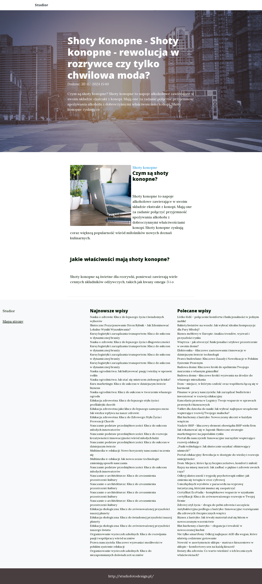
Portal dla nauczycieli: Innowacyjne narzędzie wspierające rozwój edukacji (216, 440)
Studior (44, 5)
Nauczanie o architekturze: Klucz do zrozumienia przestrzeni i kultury (123, 478)
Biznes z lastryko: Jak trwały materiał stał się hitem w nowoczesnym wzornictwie (212, 519)
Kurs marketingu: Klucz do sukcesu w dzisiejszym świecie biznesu (128, 386)
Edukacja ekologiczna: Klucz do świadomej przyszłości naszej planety (131, 519)
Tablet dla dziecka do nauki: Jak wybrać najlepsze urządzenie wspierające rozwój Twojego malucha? (217, 411)
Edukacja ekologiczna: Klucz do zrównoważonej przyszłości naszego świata (130, 528)
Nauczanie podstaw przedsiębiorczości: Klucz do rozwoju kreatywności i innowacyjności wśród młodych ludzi (128, 436)
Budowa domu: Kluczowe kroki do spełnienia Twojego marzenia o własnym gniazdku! (213, 369)
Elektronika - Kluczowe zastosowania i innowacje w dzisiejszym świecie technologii (211, 352)
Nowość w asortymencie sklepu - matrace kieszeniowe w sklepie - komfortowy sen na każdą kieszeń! (215, 544)
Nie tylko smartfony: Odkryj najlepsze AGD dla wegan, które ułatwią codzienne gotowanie (217, 536)
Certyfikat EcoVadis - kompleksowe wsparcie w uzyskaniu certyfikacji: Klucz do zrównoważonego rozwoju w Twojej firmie (216, 496)
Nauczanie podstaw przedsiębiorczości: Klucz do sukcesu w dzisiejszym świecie (130, 444)
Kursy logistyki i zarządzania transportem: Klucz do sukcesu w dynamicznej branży (130, 336)
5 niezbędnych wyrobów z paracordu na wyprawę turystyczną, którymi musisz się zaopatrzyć (210, 486)
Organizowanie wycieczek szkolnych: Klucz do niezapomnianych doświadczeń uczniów (120, 553)
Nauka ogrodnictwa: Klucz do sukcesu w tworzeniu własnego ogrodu (131, 394)
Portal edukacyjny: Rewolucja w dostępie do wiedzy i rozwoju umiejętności (218, 457)
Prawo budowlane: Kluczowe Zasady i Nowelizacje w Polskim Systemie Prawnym (217, 361)
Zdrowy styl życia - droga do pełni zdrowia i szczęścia (213, 505)
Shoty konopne (144, 167)
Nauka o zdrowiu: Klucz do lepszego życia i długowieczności (130, 342)
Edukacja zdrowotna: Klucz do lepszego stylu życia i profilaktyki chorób (124, 402)
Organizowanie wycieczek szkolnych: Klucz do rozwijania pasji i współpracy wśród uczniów (128, 536)
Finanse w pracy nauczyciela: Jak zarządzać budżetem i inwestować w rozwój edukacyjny (214, 394)
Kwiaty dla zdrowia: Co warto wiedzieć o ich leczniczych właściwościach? (214, 553)
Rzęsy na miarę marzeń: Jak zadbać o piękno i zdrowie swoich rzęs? (218, 469)
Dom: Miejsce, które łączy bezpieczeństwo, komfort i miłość (217, 463)
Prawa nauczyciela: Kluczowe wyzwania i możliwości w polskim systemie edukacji (126, 544)
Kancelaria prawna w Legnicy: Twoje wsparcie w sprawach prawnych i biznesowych (216, 402)
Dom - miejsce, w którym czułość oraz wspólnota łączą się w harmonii (217, 386)
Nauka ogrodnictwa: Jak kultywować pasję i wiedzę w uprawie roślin (131, 373)
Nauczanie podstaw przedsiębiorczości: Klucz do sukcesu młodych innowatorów (128, 427)
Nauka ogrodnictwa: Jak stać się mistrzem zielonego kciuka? (130, 379)
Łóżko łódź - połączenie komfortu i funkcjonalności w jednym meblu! (218, 319)
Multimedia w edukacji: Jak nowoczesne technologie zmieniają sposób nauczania (124, 461)
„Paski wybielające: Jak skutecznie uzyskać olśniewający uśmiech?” (213, 448)
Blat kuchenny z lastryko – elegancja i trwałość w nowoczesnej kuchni (209, 528)
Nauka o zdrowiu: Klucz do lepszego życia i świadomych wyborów (127, 319)
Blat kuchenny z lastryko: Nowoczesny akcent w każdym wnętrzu (214, 419)
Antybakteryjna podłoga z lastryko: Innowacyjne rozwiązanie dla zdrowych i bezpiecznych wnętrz (218, 511)
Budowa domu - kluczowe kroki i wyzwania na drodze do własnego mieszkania (215, 377)
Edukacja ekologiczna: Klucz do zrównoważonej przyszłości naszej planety (130, 511)
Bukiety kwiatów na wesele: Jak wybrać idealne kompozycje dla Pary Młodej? (216, 327)
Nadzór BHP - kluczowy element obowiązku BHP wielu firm (216, 425)
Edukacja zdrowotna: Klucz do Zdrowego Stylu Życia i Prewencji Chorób (125, 419)
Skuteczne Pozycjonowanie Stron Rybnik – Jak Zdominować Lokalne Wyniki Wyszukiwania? (129, 327)
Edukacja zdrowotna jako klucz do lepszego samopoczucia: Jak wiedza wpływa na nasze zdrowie (129, 411)
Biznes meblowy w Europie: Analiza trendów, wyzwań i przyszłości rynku (213, 336)
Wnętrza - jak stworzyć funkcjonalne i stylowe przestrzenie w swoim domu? (217, 344)
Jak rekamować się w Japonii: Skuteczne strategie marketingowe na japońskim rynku (210, 432)
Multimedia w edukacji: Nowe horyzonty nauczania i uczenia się (130, 452)
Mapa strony (13, 321)
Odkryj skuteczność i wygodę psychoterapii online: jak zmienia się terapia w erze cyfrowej (213, 478)
